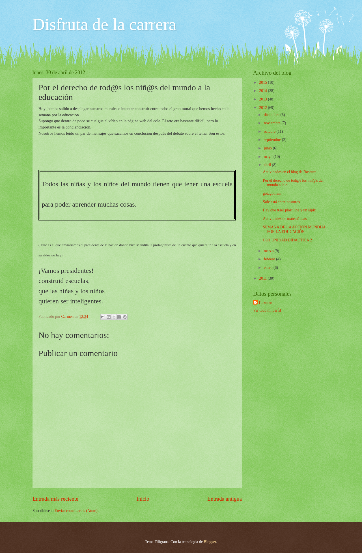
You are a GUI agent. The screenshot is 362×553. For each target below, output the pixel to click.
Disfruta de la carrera (104, 24)
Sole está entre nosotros (281, 202)
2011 (263, 278)
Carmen (265, 303)
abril (268, 165)
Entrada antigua (224, 499)
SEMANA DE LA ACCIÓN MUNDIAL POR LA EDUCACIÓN (294, 229)
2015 (263, 82)
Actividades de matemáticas (285, 219)
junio (268, 148)
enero (268, 267)
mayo (268, 157)
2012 (263, 108)
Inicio (143, 499)
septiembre (273, 140)
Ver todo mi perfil (267, 310)
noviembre (272, 123)
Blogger (210, 542)
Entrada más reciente (55, 499)
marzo (269, 251)
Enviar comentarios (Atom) (76, 511)
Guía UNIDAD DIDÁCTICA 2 (287, 240)
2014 (263, 91)
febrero (270, 259)
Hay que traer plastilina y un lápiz (289, 210)
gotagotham (272, 193)
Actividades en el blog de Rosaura (289, 172)
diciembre (272, 115)
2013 (263, 99)
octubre (270, 131)
